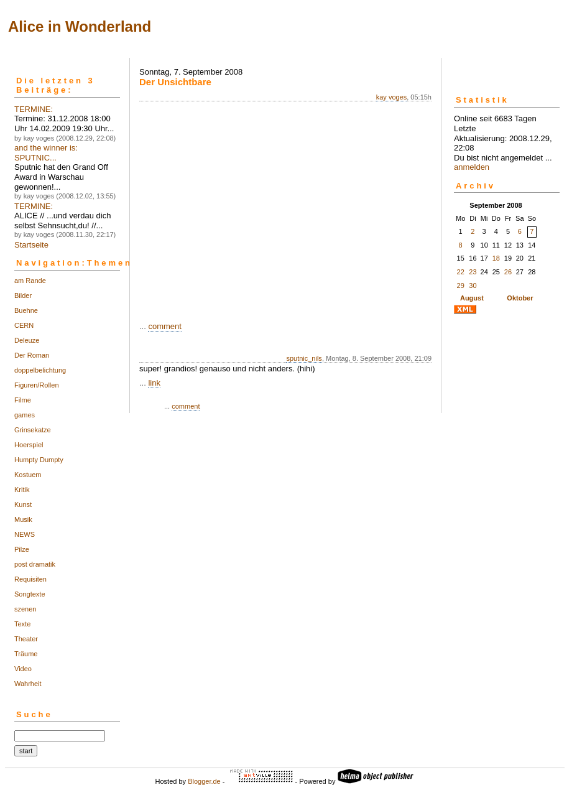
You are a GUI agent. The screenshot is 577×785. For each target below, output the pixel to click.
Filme (22, 400)
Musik (23, 519)
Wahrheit (28, 683)
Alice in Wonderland (79, 26)
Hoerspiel (28, 444)
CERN (24, 325)
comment (164, 326)
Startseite (31, 244)
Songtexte (29, 594)
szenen (25, 609)
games (24, 415)
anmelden (471, 167)
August (472, 298)
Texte (22, 624)
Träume (26, 653)
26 (508, 272)
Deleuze (26, 340)
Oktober (520, 298)
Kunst (23, 504)
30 (472, 285)
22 (460, 272)
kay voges (391, 97)
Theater (26, 639)
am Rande (30, 280)
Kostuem (27, 474)
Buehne (26, 310)
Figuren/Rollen (36, 385)
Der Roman (31, 355)
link (154, 383)
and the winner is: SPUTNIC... (46, 152)
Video (23, 668)
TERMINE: (33, 109)
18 (496, 258)
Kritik (21, 489)
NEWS (24, 534)
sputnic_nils (303, 358)
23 (472, 272)
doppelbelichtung (40, 370)
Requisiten (30, 579)
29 (460, 285)
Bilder (23, 295)
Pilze (21, 549)
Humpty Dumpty (38, 459)
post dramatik (34, 564)
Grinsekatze (32, 430)
